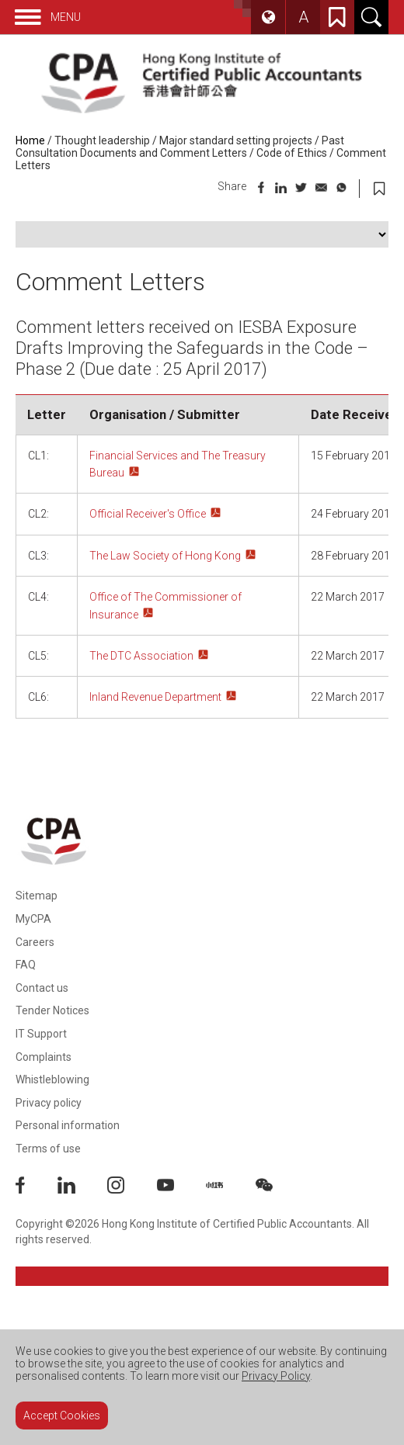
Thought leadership (102, 140)
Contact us (42, 988)
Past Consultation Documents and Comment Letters (180, 146)
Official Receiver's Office (147, 514)
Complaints (43, 1057)
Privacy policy (49, 1103)
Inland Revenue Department (155, 697)
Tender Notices (52, 1010)
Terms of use (48, 1148)
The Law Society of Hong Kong (165, 555)
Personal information (68, 1125)
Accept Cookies (61, 1415)
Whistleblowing (52, 1079)
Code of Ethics (291, 153)
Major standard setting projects (235, 140)
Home (30, 140)
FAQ (26, 964)
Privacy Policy (276, 1376)
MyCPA (33, 919)
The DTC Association (141, 656)
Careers (35, 942)
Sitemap (36, 895)
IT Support (41, 1033)
